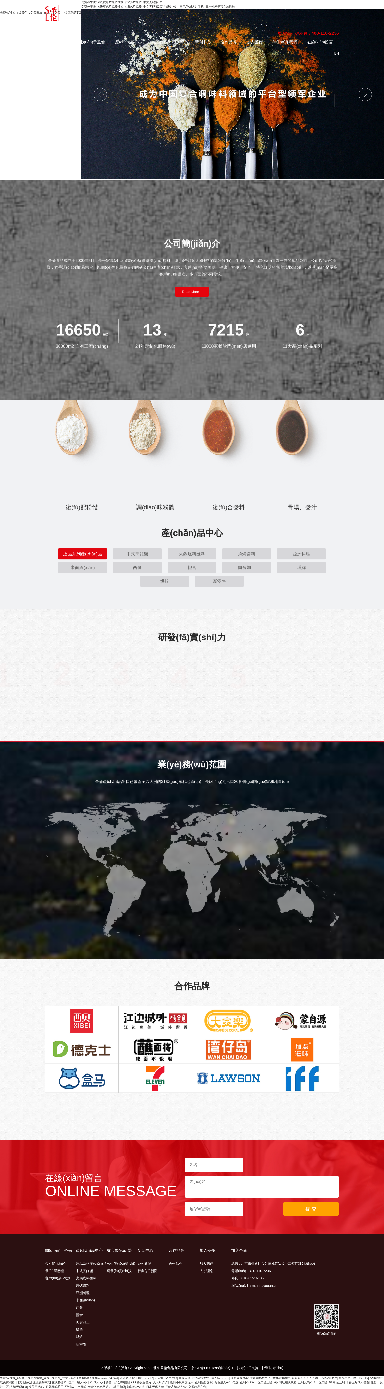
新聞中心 (203, 42)
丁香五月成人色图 (357, 1382)
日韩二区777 (144, 1378)
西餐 (79, 1307)
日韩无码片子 (54, 1387)
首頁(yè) (60, 42)
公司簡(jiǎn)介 (55, 1263)
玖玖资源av (127, 1378)
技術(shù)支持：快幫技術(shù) (260, 1368)
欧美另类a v (36, 1387)
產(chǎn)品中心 (128, 42)
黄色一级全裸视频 (117, 1382)
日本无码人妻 (155, 1387)
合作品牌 (229, 42)
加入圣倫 (255, 42)
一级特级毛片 (328, 1378)
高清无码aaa (18, 1387)
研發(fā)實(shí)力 (119, 1271)
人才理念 (206, 1271)
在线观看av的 (201, 1378)
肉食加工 (83, 1322)
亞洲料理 (83, 1293)
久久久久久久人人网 (304, 1378)
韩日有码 (119, 1387)
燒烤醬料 (83, 1285)
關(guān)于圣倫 (91, 42)
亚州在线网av (240, 1378)
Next (365, 94)
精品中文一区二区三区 (353, 1378)
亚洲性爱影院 (204, 1382)
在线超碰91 (59, 1382)
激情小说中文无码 (181, 1382)
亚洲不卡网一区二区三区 (256, 1382)
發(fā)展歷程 (54, 1271)
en (336, 53)
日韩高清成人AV (176, 1387)
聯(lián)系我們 (285, 42)
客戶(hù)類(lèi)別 (58, 1278)
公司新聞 (144, 1263)
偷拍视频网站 (281, 1378)
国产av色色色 (220, 1378)
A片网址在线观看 (285, 1382)
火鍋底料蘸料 (86, 1278)
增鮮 (79, 1330)
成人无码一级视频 (106, 1378)
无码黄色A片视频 (166, 1378)
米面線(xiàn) (85, 1300)
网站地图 (88, 1378)
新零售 (81, 1344)
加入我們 (206, 1263)
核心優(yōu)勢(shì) (168, 42)
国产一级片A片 (78, 1382)
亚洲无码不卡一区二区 (312, 1382)
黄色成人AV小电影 (226, 1382)
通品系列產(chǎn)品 (91, 1263)
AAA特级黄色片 (141, 1382)
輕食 (79, 1315)
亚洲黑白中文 (41, 1382)
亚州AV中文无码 (75, 1387)
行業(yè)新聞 (147, 1271)
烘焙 (79, 1337)
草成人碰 (184, 1378)
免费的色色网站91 (100, 1387)
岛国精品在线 (197, 1387)
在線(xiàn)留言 (320, 42)
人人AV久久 (160, 1382)
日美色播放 (23, 1382)
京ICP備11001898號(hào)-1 (212, 1368)
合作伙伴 (175, 1263)
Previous (100, 94)
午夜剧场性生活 (260, 1378)
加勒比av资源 (136, 1387)
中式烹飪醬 (84, 1271)
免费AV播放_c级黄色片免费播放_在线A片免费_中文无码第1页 (40, 1378)
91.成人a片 (97, 1382)
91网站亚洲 (336, 1382)
